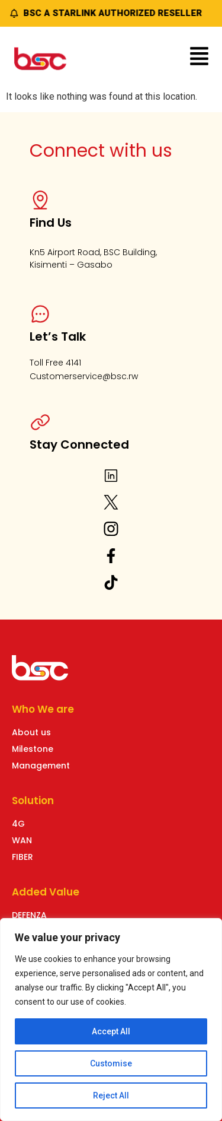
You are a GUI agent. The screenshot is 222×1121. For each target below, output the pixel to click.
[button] (199, 58)
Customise (111, 1063)
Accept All (111, 1031)
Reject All (111, 1095)
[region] (111, 1019)
